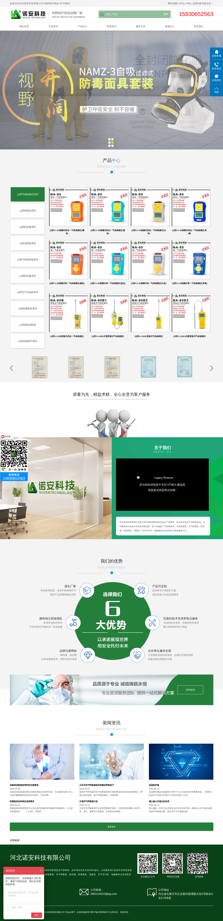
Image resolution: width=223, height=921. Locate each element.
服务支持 (140, 26)
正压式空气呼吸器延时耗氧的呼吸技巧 (96, 785)
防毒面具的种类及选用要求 (22, 801)
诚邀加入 (169, 26)
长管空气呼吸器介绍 (88, 801)
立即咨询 (190, 689)
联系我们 (198, 26)
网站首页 (24, 26)
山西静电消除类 (27, 324)
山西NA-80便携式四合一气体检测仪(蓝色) (107, 232)
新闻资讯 (111, 26)
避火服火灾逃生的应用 (159, 801)
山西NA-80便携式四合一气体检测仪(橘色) (67, 232)
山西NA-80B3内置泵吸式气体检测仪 (189, 336)
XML (188, 3)
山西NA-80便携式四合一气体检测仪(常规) (189, 232)
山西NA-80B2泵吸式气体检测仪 (148, 336)
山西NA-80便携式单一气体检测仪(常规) (189, 283)
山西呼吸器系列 (27, 210)
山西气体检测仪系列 (27, 194)
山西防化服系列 (27, 275)
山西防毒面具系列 (27, 308)
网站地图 (172, 3)
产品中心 (82, 26)
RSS (181, 3)
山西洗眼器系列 (27, 243)
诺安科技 (124, 912)
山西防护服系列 (27, 227)
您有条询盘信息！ (203, 3)
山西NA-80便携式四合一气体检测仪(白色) (148, 232)
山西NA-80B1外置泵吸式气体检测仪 (108, 336)
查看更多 (112, 827)
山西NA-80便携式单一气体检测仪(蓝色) (107, 283)
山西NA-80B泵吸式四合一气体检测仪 (67, 336)
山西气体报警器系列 (27, 259)
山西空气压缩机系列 (27, 292)
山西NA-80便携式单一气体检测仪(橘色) (67, 283)
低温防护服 (154, 785)
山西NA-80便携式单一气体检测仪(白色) (148, 283)
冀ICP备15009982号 (99, 912)
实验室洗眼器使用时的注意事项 (24, 785)
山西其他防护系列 (27, 341)
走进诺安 (53, 26)
